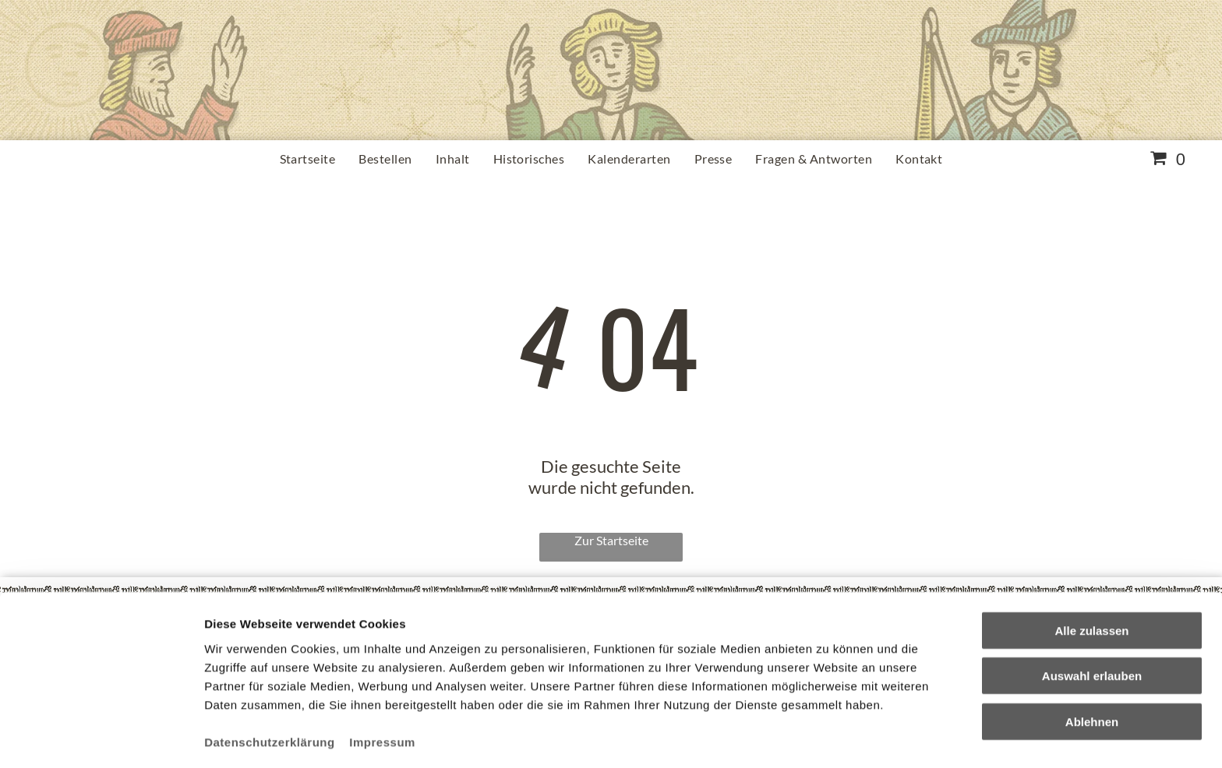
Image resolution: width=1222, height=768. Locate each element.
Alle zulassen (1091, 575)
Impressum (382, 686)
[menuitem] (308, 158)
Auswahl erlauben (1092, 620)
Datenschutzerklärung (269, 686)
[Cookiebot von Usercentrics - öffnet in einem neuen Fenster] (101, 737)
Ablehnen (1091, 666)
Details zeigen (828, 737)
